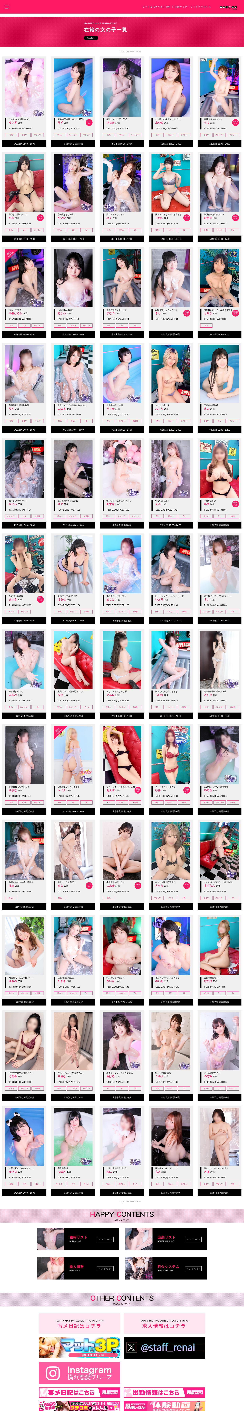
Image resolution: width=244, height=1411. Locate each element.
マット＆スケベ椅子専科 (156, 6)
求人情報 (164, 1323)
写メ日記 (79, 1323)
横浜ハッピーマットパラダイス (193, 6)
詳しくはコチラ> (105, 1239)
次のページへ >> (133, 51)
